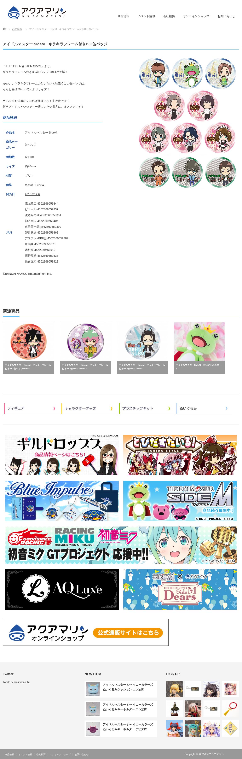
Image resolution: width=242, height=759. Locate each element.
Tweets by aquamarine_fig (16, 682)
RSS (230, 754)
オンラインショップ (196, 16)
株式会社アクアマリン (211, 754)
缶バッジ (30, 144)
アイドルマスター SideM (41, 132)
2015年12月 (32, 194)
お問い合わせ (226, 16)
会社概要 (169, 16)
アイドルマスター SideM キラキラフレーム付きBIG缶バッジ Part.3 (85, 367)
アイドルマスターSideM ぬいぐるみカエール (198, 367)
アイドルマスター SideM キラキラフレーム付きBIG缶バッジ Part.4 (28, 367)
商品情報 (123, 16)
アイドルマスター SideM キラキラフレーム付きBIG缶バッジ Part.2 (142, 367)
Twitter (236, 754)
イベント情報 (146, 16)
